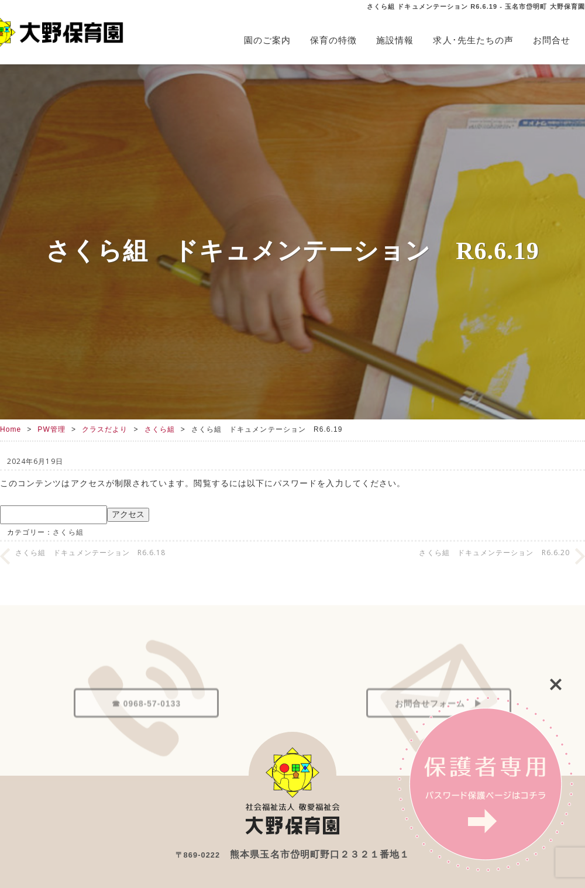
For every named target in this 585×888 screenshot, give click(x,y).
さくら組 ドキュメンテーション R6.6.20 (494, 552)
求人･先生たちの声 (473, 40)
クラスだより (105, 429)
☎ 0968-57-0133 (146, 726)
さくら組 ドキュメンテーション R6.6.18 (90, 552)
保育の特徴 (333, 40)
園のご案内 (267, 40)
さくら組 (159, 429)
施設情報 (395, 40)
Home (10, 429)
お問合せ (551, 40)
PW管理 (51, 429)
